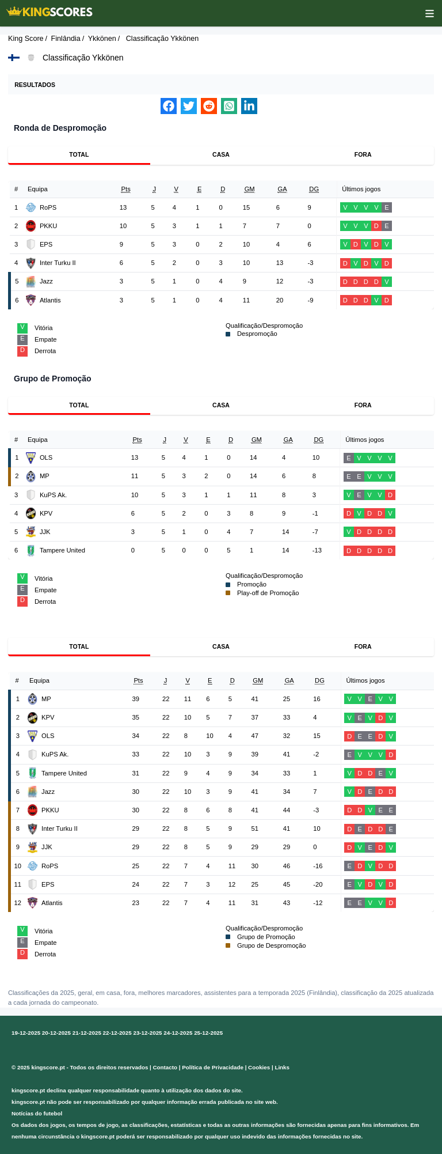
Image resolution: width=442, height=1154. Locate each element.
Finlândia (66, 39)
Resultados (34, 84)
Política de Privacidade (212, 1067)
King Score (26, 39)
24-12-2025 (177, 1033)
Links (282, 1067)
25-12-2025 (208, 1033)
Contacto (165, 1067)
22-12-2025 (117, 1033)
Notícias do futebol (37, 1113)
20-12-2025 (56, 1033)
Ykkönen (102, 39)
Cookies (259, 1067)
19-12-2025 (26, 1033)
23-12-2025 (147, 1033)
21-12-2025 (87, 1033)
